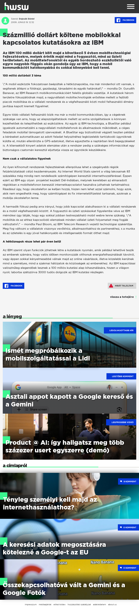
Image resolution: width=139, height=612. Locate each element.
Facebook (125, 20)
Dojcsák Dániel (26, 18)
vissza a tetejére (122, 297)
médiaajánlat (45, 604)
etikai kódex (59, 604)
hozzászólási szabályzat (79, 604)
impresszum (31, 604)
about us (112, 604)
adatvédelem (99, 604)
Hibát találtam (121, 286)
